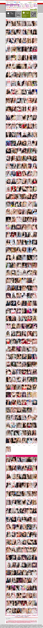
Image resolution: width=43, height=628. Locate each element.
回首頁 (7, 3)
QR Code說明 (35, 9)
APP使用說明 (31, 9)
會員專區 (16, 3)
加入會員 (21, 3)
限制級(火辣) (11, 7)
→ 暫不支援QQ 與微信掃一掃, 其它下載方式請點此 (22, 18)
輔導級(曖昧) (15, 7)
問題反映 (35, 3)
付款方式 (30, 3)
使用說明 (26, 3)
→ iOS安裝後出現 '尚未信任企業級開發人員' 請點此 (11, 18)
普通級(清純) (19, 7)
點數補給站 (11, 3)
